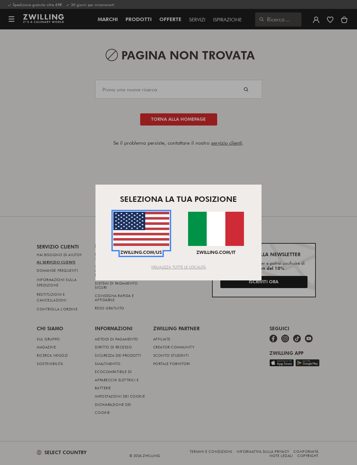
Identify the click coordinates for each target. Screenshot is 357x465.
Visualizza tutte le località (178, 267)
